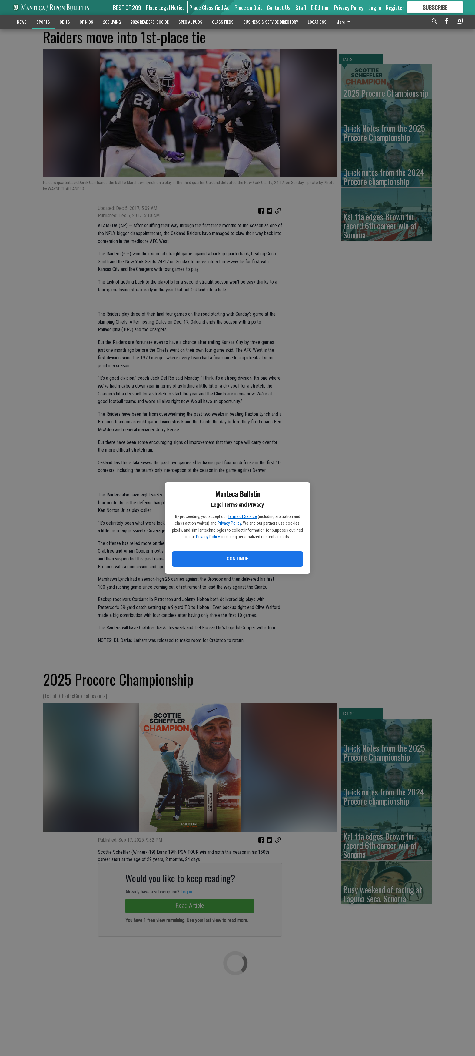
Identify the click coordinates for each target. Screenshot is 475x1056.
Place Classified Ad (209, 7)
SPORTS (43, 21)
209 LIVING (112, 21)
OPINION (86, 21)
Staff (300, 7)
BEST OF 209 (127, 7)
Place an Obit (248, 7)
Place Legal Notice (165, 7)
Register (395, 7)
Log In (374, 7)
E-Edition (320, 7)
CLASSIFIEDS (223, 21)
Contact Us (279, 7)
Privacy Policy (229, 523)
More (344, 21)
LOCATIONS (317, 21)
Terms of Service (242, 516)
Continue (237, 559)
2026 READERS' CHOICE (150, 21)
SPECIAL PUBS (190, 21)
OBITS (65, 21)
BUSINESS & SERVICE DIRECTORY (270, 21)
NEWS (22, 21)
